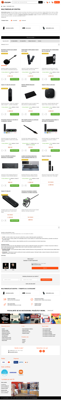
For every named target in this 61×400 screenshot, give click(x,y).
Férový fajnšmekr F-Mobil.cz (27, 328)
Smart (4, 6)
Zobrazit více (3, 17)
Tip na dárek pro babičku (47, 331)
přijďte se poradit (38, 305)
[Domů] (1, 6)
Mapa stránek (4, 340)
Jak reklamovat (5, 336)
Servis (23, 342)
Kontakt (3, 328)
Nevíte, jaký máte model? (30, 283)
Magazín (23, 339)
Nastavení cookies (25, 333)
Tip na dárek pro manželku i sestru (49, 334)
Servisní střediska (5, 334)
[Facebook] (40, 351)
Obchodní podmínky (5, 331)
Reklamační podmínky (6, 333)
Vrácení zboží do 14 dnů (6, 337)
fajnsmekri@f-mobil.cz (36, 264)
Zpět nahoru (3, 255)
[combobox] (11, 279)
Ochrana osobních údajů (6, 338)
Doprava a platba (5, 330)
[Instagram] (43, 351)
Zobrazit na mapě (4, 388)
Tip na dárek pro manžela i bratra (49, 336)
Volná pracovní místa (26, 331)
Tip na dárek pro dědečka (47, 333)
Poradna (23, 341)
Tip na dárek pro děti (46, 330)
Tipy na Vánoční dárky (47, 328)
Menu (57, 2)
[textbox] (11, 279)
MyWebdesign (34, 397)
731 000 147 (39, 263)
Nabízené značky (25, 330)
